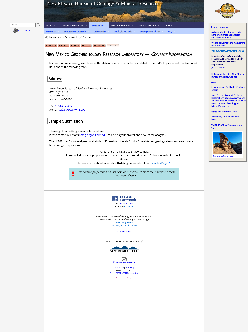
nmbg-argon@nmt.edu (71, 109)
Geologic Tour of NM (150, 31)
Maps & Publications (73, 25)
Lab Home (51, 45)
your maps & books (22, 30)
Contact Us (113, 45)
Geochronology (73, 37)
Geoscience (97, 25)
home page (23, 11)
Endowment (99, 45)
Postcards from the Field (223, 111)
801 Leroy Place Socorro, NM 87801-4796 (124, 224)
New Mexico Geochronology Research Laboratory (95, 54)
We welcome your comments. (124, 261)
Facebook (128, 206)
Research (51, 31)
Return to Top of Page (124, 278)
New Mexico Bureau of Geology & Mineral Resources (103, 3)
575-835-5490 (124, 231)
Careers (168, 25)
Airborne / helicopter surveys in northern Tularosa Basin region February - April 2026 (226, 35)
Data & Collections (147, 25)
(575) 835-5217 (63, 106)
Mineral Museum (126, 203)
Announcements (219, 27)
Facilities (75, 45)
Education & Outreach (75, 31)
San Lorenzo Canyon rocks (223, 156)
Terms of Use (119, 267)
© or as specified (124, 273)
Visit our (227, 51)
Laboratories (100, 31)
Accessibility (129, 267)
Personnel (63, 45)
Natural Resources (120, 25)
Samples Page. (159, 163)
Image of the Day (219, 124)
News (213, 82)
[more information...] (219, 67)
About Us (51, 25)
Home (46, 37)
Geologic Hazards (123, 31)
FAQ (170, 31)
